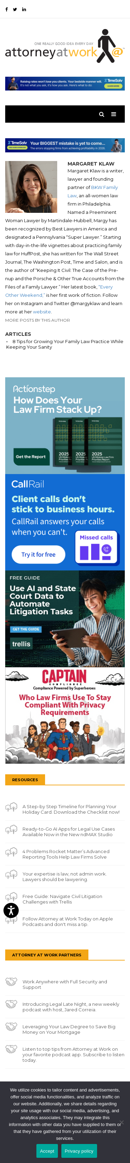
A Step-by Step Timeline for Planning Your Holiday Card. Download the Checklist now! (71, 809)
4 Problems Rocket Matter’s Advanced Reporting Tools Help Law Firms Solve (66, 854)
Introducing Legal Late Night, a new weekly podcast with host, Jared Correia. (71, 1006)
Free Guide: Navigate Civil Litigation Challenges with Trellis (62, 899)
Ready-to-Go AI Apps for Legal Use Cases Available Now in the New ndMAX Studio (69, 831)
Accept (47, 1151)
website (42, 311)
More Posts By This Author (37, 320)
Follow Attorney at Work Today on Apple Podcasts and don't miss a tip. (68, 921)
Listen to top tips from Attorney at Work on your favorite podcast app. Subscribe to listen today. (73, 1054)
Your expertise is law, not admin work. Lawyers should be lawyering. (65, 876)
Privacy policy (79, 1151)
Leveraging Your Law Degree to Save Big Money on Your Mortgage (69, 1029)
